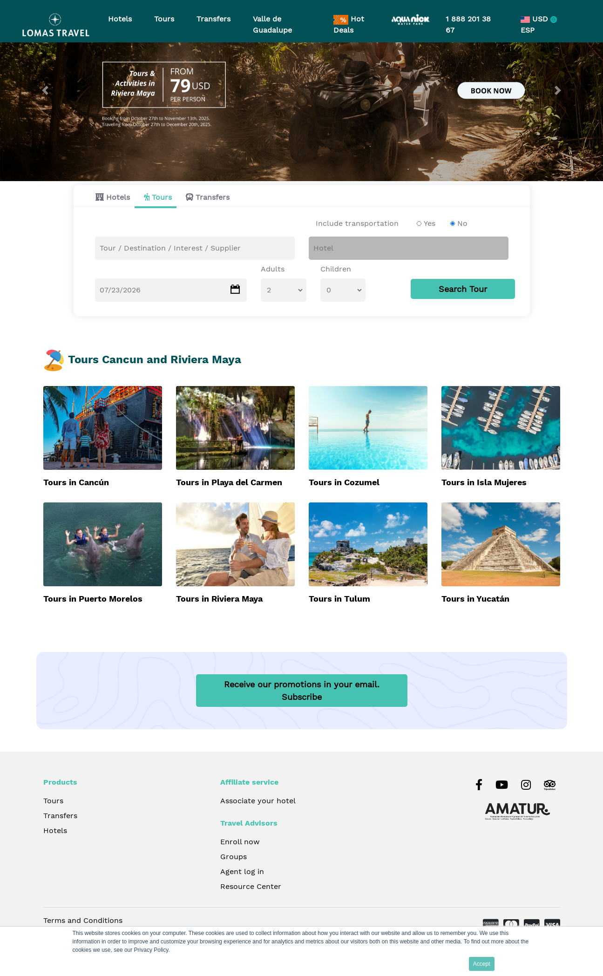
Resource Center (250, 887)
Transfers (213, 197)
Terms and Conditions (82, 921)
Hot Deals (348, 24)
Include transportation (357, 223)
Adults (273, 269)
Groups (233, 857)
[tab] (110, 198)
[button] (45, 90)
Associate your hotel (258, 801)
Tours (162, 197)
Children (335, 269)
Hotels (118, 197)
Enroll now (240, 842)
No (462, 223)
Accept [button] (481, 964)
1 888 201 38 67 (468, 24)
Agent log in (242, 872)
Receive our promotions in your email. (301, 691)
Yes (429, 223)
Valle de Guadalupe (272, 24)
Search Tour (463, 289)
